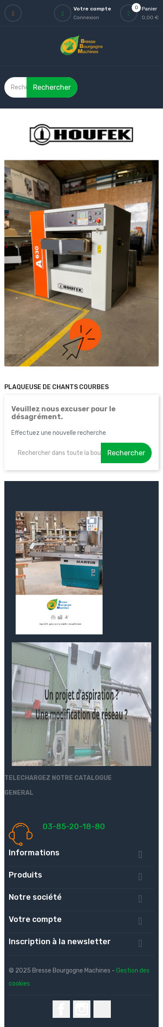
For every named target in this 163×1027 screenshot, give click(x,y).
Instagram (81, 1009)
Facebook (61, 1009)
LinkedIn (102, 1009)
